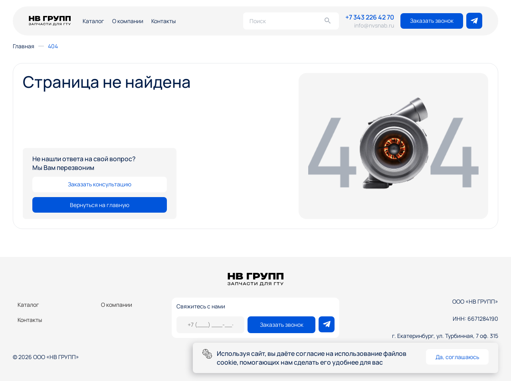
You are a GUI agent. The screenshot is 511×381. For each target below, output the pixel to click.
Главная (23, 46)
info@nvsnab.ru (374, 25)
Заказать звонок (432, 20)
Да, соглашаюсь (457, 357)
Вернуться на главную (99, 205)
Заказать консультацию (99, 184)
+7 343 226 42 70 (369, 17)
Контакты (163, 21)
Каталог (93, 21)
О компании (127, 21)
